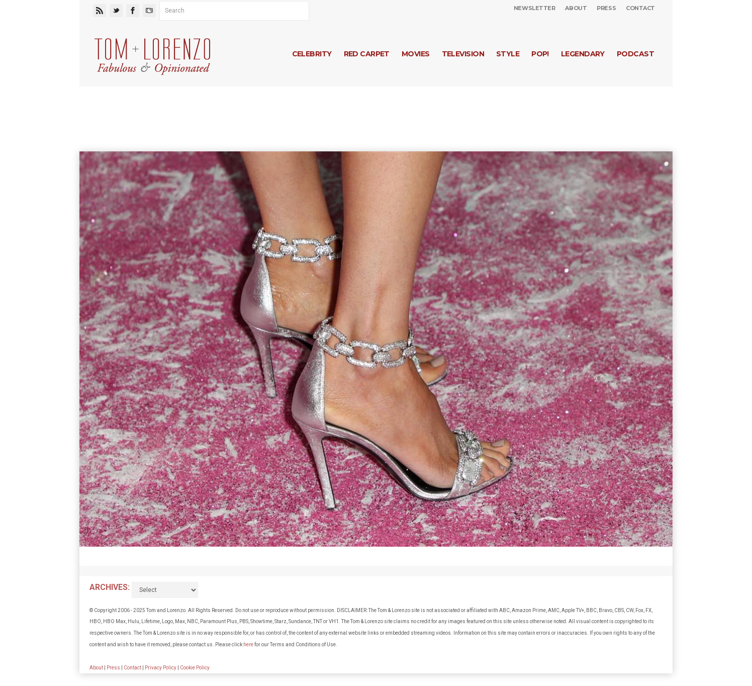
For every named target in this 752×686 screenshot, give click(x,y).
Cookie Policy (195, 667)
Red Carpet (367, 53)
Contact (640, 8)
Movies (416, 53)
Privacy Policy (160, 667)
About (576, 8)
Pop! (540, 53)
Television (463, 53)
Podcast (635, 53)
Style (507, 53)
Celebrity (312, 53)
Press (606, 8)
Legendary (583, 53)
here (248, 644)
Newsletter (534, 8)
